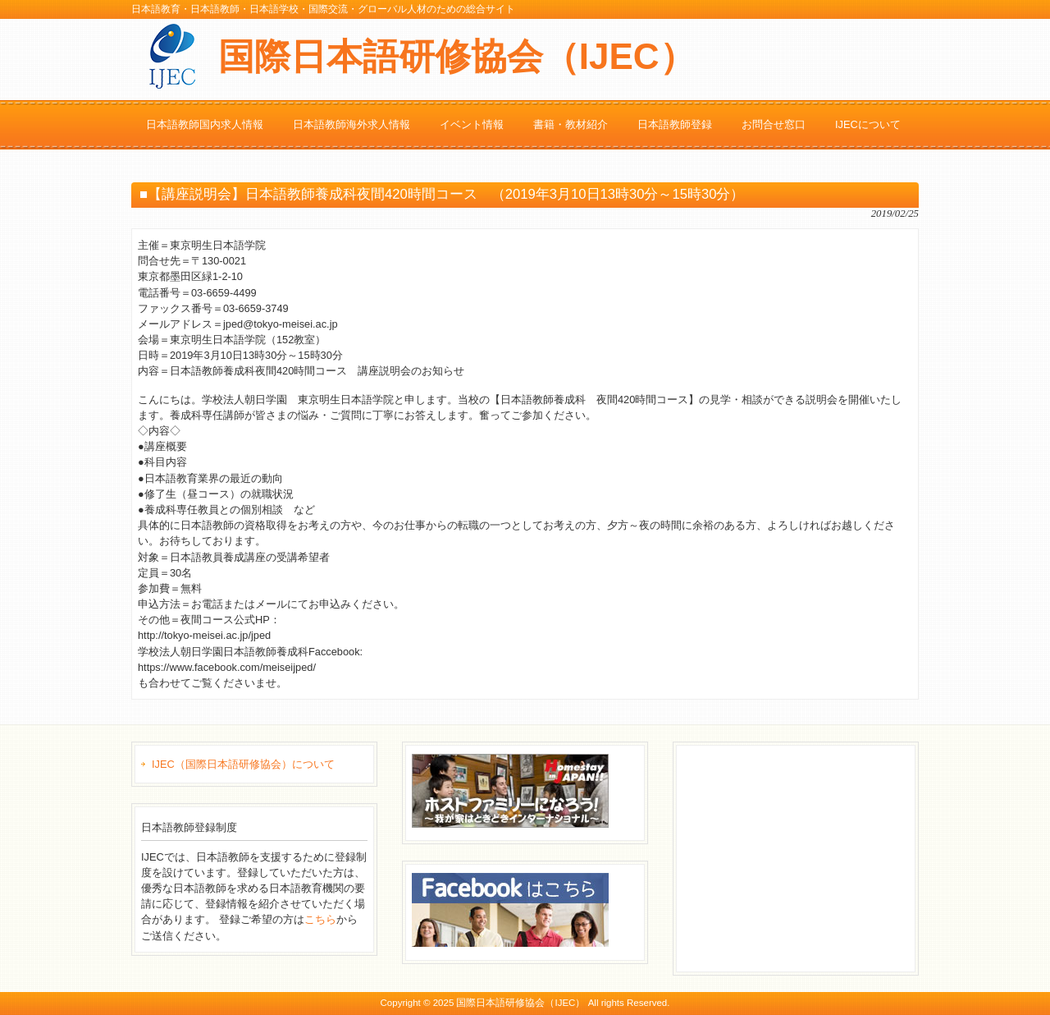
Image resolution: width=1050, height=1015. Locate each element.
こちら (320, 919)
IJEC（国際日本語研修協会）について (243, 764)
